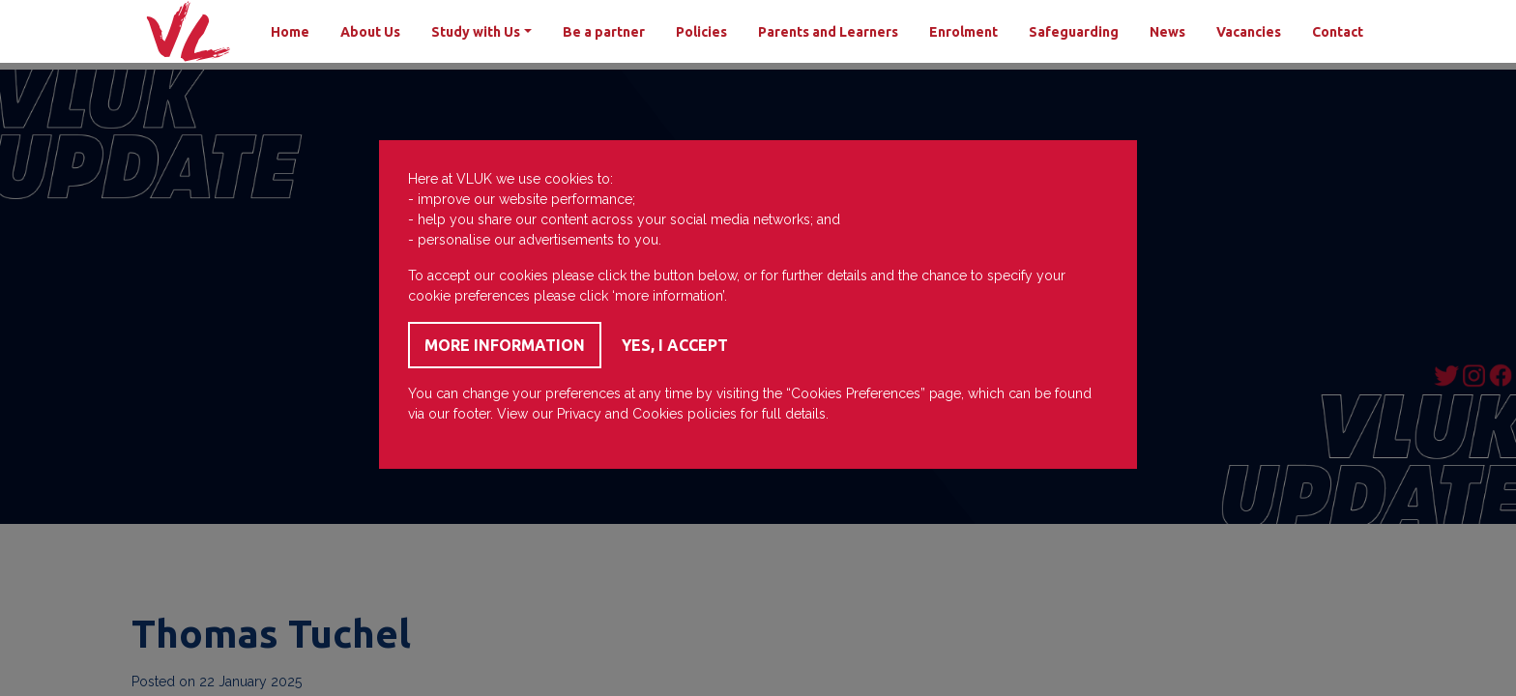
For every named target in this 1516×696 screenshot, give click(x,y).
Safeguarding (1074, 32)
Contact (1337, 32)
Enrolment (963, 32)
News (1167, 32)
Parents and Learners (828, 32)
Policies (701, 32)
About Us (370, 32)
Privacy (579, 413)
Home (290, 32)
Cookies (658, 413)
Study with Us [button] (475, 32)
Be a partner (604, 32)
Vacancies (1248, 32)
